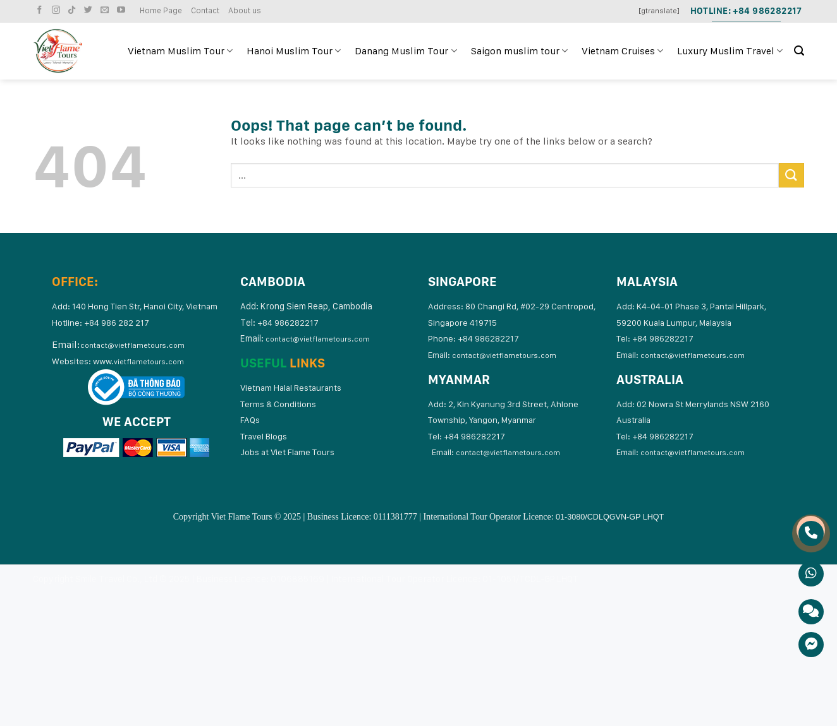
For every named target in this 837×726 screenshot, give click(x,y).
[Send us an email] (106, 10)
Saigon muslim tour (519, 51)
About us (244, 10)
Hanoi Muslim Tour (294, 51)
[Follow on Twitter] (89, 10)
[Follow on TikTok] (73, 10)
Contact (205, 10)
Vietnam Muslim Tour (180, 51)
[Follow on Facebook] (41, 10)
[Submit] (791, 175)
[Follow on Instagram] (57, 10)
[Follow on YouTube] (122, 10)
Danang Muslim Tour (405, 51)
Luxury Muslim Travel (730, 51)
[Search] (799, 51)
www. (138, 361)
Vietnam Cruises (622, 51)
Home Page (161, 10)
